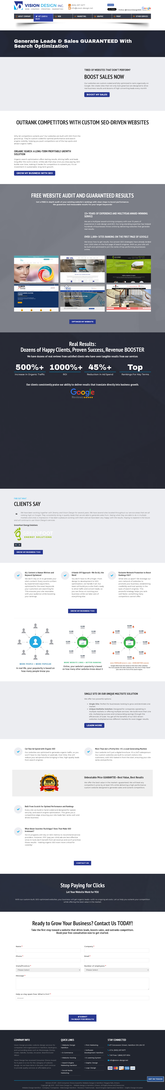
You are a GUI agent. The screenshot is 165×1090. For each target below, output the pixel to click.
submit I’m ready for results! (82, 1010)
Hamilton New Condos (96, 1084)
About (23, 16)
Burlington (50, 1087)
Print (117, 16)
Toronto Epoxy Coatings (39, 1084)
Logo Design (91, 1060)
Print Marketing (92, 1037)
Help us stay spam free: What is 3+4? (33, 987)
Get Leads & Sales (41, 17)
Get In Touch (155, 1079)
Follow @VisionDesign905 (130, 10)
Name (19, 939)
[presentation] (34, 1000)
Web (58, 16)
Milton (94, 1087)
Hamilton (42, 1087)
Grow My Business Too (28, 544)
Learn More (94, 718)
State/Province (23, 958)
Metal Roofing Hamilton (78, 1084)
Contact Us (82, 855)
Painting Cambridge (113, 1084)
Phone (19, 949)
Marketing (80, 16)
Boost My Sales (97, 87)
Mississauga (102, 1087)
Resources (120, 1078)
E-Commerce (67, 1045)
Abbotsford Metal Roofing (58, 1084)
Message (20, 968)
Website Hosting (69, 1050)
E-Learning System (93, 1050)
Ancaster (58, 1087)
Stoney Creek (67, 1087)
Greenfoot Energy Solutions (26, 517)
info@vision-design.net (82, 8)
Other (140, 16)
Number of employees (95, 958)
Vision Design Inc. (65, 1078)
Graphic (98, 16)
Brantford (110, 1087)
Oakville (76, 1087)
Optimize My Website (82, 314)
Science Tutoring (128, 1084)
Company (89, 939)
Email (87, 949)
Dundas (89, 1087)
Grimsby (82, 1087)
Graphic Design (92, 1055)
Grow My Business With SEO (34, 165)
